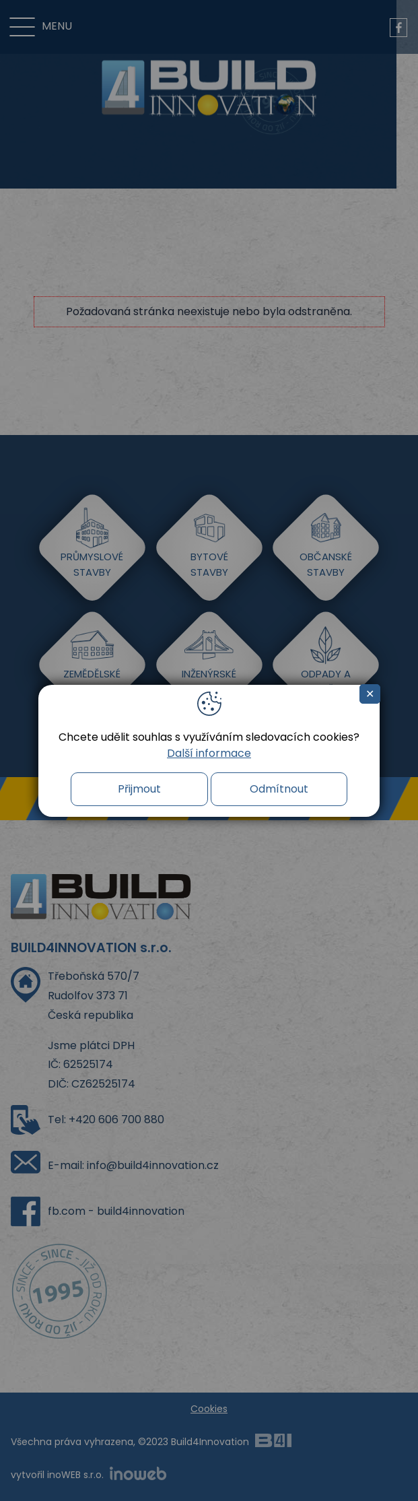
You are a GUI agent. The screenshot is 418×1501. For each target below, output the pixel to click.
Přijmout (139, 789)
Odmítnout (279, 789)
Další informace (209, 753)
